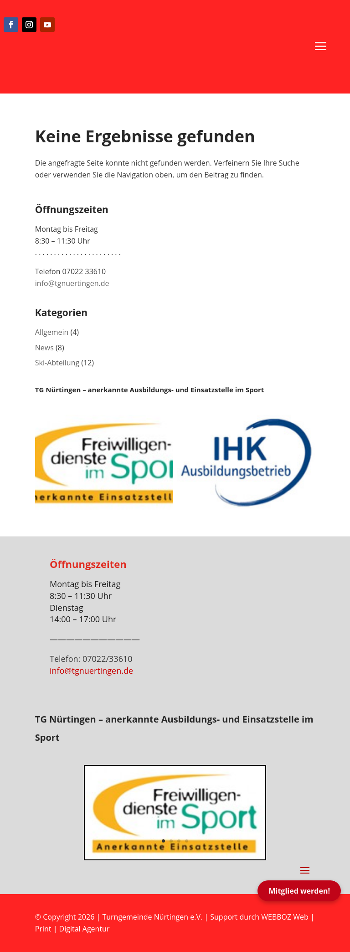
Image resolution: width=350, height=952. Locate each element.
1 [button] (163, 841)
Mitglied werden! (299, 891)
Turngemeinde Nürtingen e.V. (153, 917)
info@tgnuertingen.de (72, 283)
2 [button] (171, 841)
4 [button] (186, 841)
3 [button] (178, 841)
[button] (321, 46)
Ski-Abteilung (57, 363)
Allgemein (52, 332)
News (44, 348)
